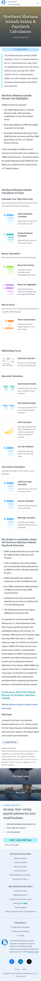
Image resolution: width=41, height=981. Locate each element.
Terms (24, 969)
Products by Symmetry (20, 931)
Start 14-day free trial (20, 840)
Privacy (16, 969)
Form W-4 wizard (20, 871)
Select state (20, 49)
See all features (12, 845)
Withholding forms (20, 895)
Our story (20, 936)
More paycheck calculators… (20, 875)
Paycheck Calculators (20, 3)
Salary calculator (20, 858)
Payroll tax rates (20, 891)
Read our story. (33, 952)
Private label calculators (20, 927)
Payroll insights (20, 907)
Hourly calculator (20, 862)
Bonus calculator (20, 867)
